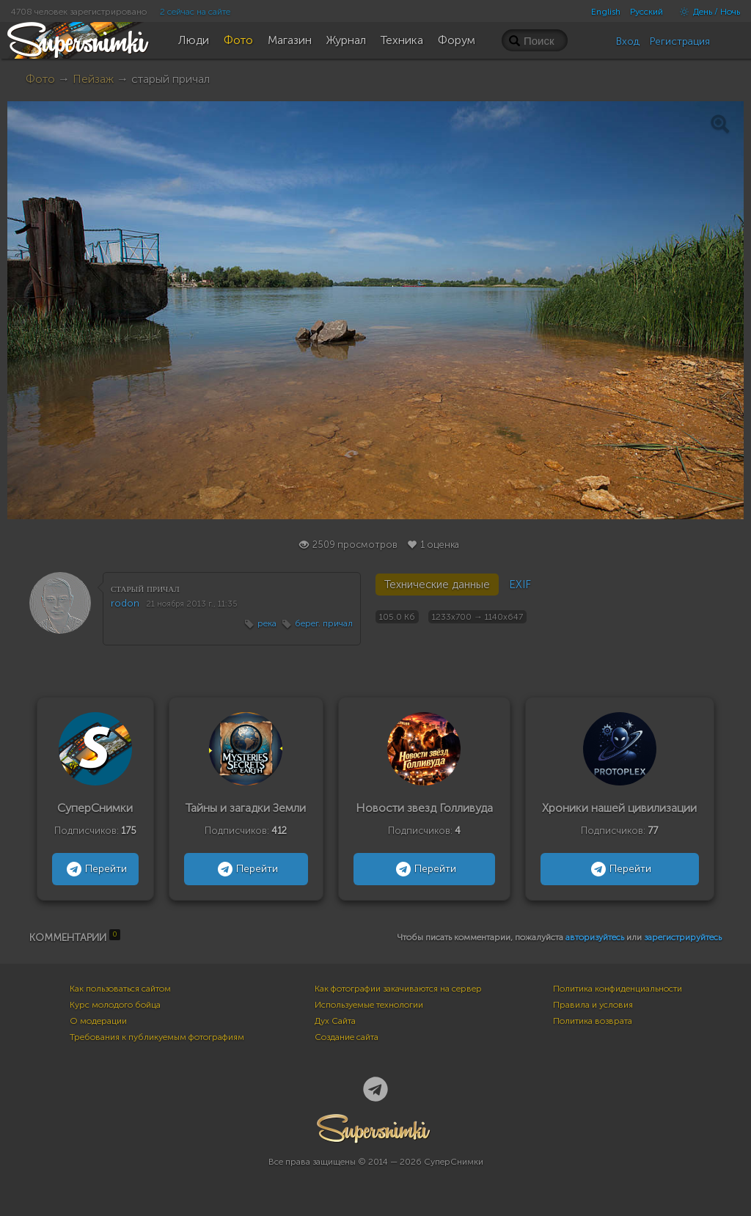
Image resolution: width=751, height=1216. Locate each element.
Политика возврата (592, 1021)
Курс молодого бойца (115, 1005)
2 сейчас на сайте (195, 12)
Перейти (95, 869)
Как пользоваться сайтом (120, 989)
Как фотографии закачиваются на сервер (398, 989)
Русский (646, 12)
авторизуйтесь (594, 937)
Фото (40, 79)
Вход (628, 41)
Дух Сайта (335, 1021)
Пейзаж (93, 79)
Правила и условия (593, 1005)
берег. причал (324, 623)
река (266, 623)
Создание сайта (346, 1037)
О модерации (98, 1021)
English (605, 12)
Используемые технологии (369, 1005)
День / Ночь (706, 12)
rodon (125, 603)
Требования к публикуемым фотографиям (157, 1037)
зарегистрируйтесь (683, 937)
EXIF (520, 584)
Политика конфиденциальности (617, 989)
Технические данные (437, 584)
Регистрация (680, 41)
